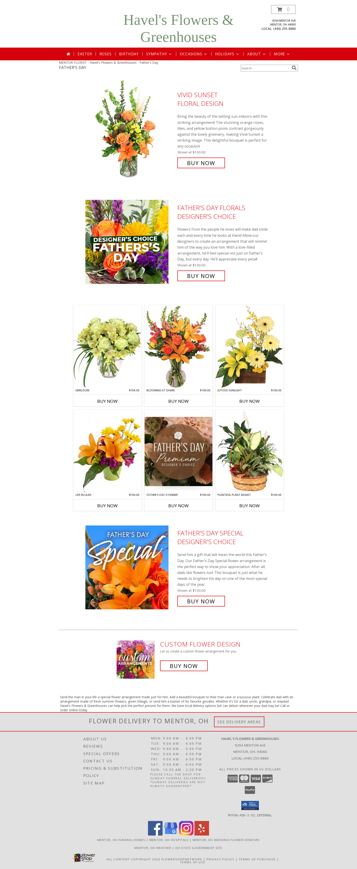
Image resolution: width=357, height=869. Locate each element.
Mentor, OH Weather (153, 848)
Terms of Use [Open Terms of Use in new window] (192, 862)
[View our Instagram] (186, 834)
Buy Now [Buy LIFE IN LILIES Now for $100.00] (107, 506)
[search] (294, 67)
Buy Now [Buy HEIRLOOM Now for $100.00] (107, 401)
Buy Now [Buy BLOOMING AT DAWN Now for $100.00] (178, 401)
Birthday (129, 53)
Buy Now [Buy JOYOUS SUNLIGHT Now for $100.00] (249, 401)
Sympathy (159, 53)
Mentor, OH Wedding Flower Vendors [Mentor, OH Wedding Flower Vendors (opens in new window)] (226, 840)
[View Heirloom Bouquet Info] (107, 346)
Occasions (193, 53)
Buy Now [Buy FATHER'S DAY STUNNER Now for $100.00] (178, 506)
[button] (283, 9)
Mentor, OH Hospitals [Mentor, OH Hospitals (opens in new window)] (169, 840)
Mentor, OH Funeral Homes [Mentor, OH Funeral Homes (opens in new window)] (121, 840)
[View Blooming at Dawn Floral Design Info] (178, 346)
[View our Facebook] (155, 834)
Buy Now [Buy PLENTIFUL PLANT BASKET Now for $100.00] (249, 506)
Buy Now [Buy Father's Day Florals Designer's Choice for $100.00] (201, 276)
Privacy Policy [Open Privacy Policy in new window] (221, 859)
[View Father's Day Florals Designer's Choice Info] (130, 242)
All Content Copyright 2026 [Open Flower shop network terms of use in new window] (133, 859)
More (282, 53)
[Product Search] (265, 68)
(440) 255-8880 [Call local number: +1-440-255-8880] (284, 28)
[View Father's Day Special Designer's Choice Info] (130, 567)
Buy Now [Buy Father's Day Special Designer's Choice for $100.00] (201, 601)
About (256, 53)
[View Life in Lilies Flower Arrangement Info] (107, 451)
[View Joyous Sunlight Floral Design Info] (249, 346)
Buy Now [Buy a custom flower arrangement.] (184, 666)
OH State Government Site (198, 848)
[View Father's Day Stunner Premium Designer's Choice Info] (178, 451)
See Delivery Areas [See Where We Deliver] (239, 721)
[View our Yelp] (201, 834)
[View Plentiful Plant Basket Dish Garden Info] (249, 451)
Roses (105, 53)
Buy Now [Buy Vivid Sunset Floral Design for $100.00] (201, 163)
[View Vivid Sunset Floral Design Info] (130, 129)
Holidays (227, 53)
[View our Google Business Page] (170, 834)
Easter (85, 53)
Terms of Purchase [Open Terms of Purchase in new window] (257, 859)
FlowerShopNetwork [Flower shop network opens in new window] (181, 859)
